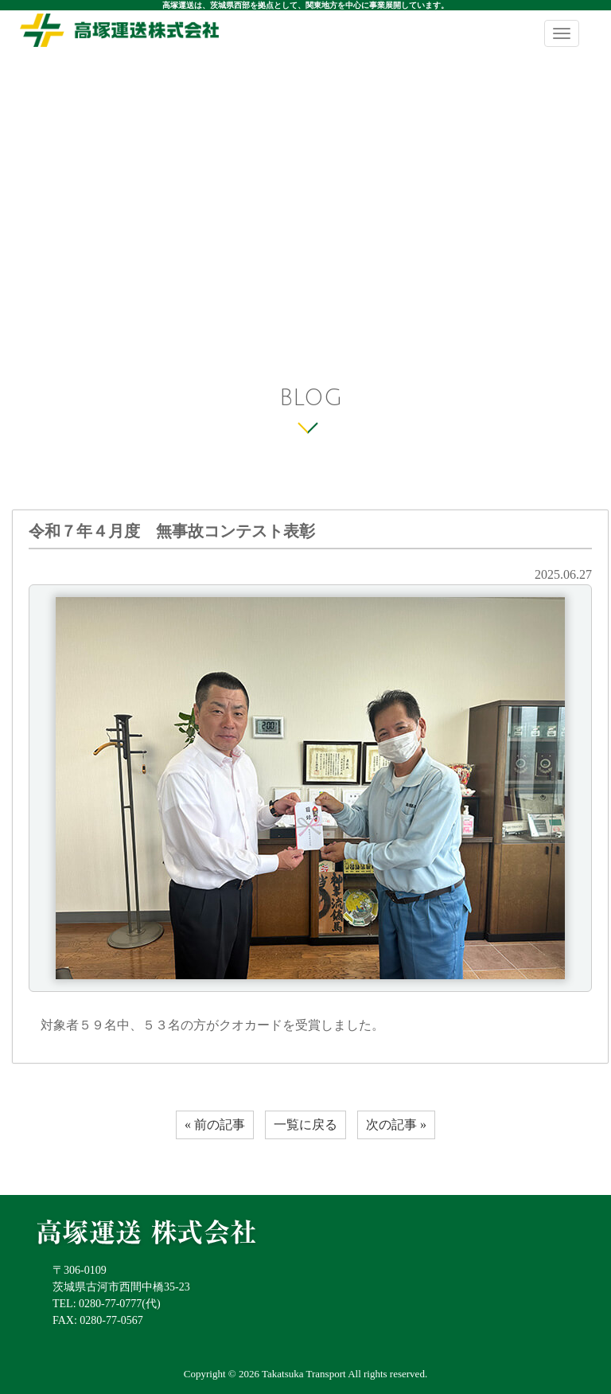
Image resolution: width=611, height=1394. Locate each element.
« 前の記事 (215, 1124)
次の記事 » (396, 1124)
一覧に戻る (305, 1124)
